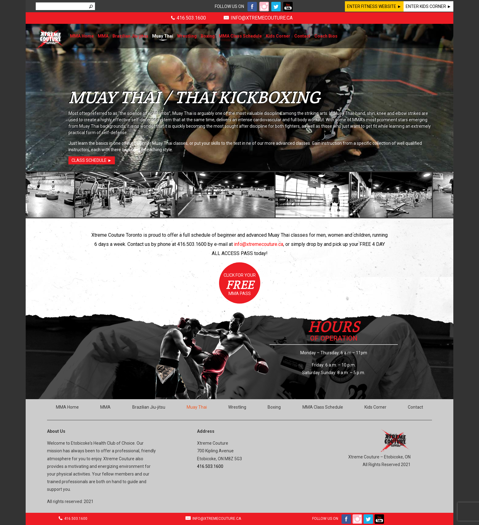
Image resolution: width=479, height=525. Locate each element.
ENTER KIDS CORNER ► (428, 6)
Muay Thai (162, 36)
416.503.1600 (191, 18)
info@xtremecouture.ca (258, 244)
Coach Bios (326, 36)
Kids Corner (278, 36)
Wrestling (187, 36)
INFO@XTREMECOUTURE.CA (262, 18)
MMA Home (82, 36)
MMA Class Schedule (240, 36)
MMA (103, 36)
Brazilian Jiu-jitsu (130, 36)
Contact (302, 36)
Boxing (208, 36)
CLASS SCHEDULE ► (91, 160)
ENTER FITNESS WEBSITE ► (374, 6)
